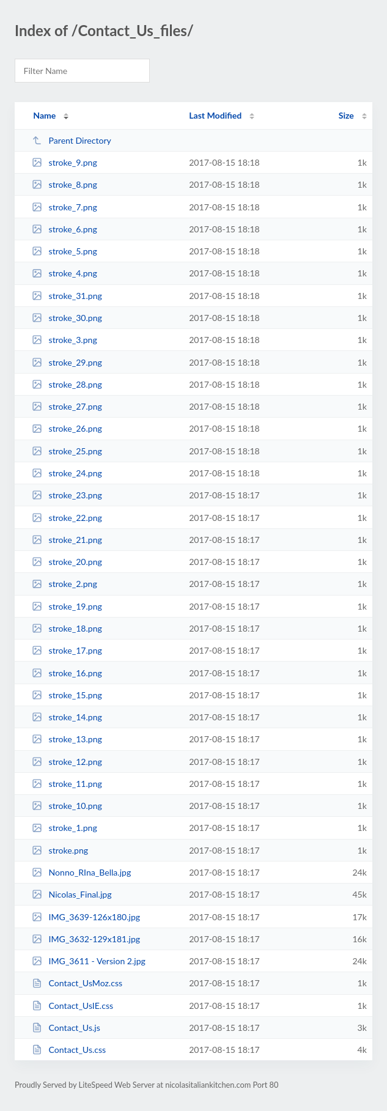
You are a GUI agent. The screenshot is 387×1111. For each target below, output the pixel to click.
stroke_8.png (64, 184)
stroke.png (60, 850)
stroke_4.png (64, 273)
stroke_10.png (67, 805)
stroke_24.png (67, 473)
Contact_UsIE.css (72, 1005)
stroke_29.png (67, 362)
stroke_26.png (67, 428)
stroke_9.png (64, 162)
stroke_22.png (67, 517)
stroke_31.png (67, 295)
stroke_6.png (64, 229)
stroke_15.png (67, 695)
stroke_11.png (67, 783)
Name (44, 115)
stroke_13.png (67, 739)
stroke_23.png (67, 495)
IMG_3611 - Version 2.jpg (89, 961)
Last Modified (215, 115)
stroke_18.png (67, 628)
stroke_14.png (67, 717)
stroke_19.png (67, 606)
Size (346, 115)
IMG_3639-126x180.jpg (86, 917)
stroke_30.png (67, 317)
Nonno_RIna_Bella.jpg (81, 872)
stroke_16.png (67, 673)
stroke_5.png (64, 251)
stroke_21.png (67, 539)
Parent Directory (71, 140)
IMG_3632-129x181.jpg (86, 939)
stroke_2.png (64, 583)
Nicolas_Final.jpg (71, 894)
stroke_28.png (67, 384)
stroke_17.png (67, 650)
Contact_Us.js (66, 1027)
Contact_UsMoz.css (77, 983)
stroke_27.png (67, 406)
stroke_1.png (64, 827)
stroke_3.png (64, 339)
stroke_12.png (67, 761)
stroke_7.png (64, 207)
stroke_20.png (67, 561)
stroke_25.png (67, 451)
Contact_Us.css (69, 1049)
